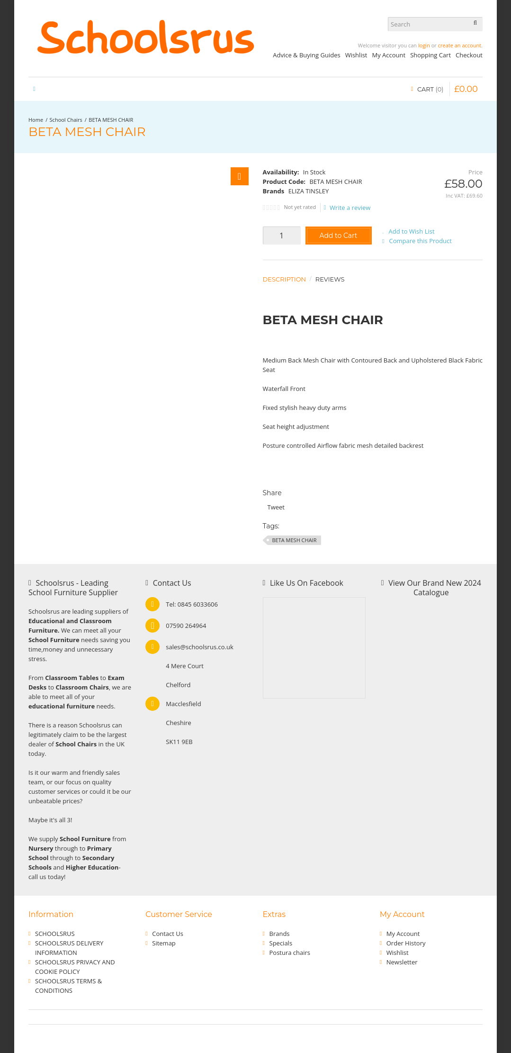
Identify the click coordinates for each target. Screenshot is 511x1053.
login (424, 45)
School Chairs (66, 119)
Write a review (347, 207)
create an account (459, 45)
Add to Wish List (412, 231)
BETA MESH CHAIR (111, 119)
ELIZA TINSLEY (308, 191)
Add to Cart (338, 235)
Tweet (276, 507)
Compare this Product (420, 240)
